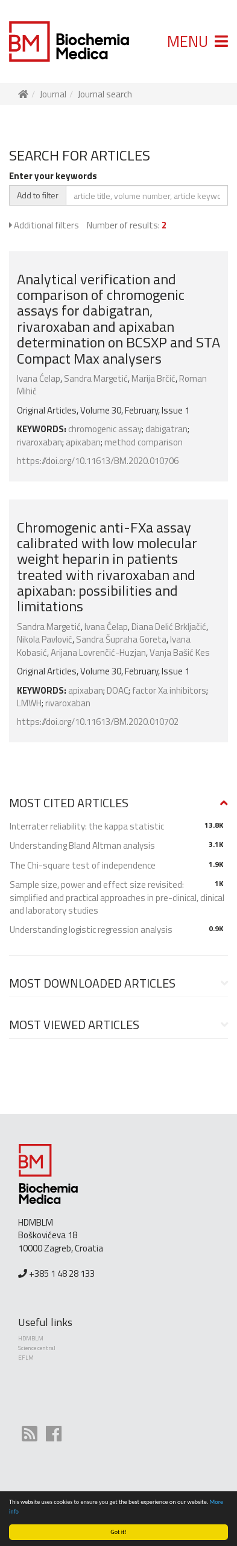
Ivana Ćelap (38, 378)
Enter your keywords (53, 176)
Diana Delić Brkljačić (168, 627)
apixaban (83, 442)
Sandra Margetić (96, 378)
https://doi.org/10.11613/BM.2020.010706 (98, 461)
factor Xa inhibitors (169, 690)
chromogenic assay (105, 429)
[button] (118, 803)
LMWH (29, 703)
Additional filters (44, 225)
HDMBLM (30, 1338)
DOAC (117, 690)
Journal (53, 94)
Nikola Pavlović (44, 639)
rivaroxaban (39, 442)
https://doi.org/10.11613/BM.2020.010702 (98, 722)
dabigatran (166, 429)
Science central (36, 1347)
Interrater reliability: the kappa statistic (87, 826)
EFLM (26, 1357)
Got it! (118, 1532)
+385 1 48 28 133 (62, 1273)
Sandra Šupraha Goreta (121, 639)
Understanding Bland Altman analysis (82, 845)
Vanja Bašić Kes (180, 652)
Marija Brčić (153, 378)
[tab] (118, 803)
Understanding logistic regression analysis (91, 929)
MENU (197, 41)
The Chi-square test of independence (83, 865)
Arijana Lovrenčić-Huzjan (98, 652)
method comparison (143, 442)
